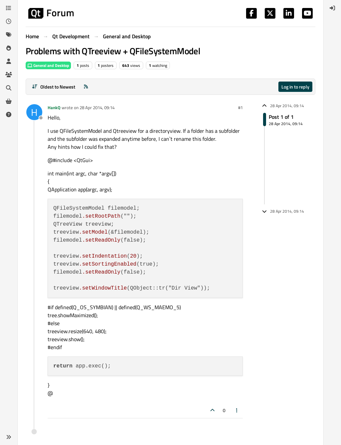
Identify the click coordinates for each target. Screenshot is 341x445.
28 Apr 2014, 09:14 (97, 107)
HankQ (54, 107)
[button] (9, 437)
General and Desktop (48, 65)
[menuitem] (332, 8)
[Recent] (9, 21)
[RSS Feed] (86, 87)
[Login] (332, 8)
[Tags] (9, 34)
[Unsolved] (9, 114)
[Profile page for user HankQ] (34, 112)
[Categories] (9, 8)
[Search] (9, 88)
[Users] (9, 61)
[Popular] (9, 48)
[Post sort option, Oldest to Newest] (53, 87)
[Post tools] (237, 410)
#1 (240, 107)
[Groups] (9, 74)
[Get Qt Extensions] (9, 101)
